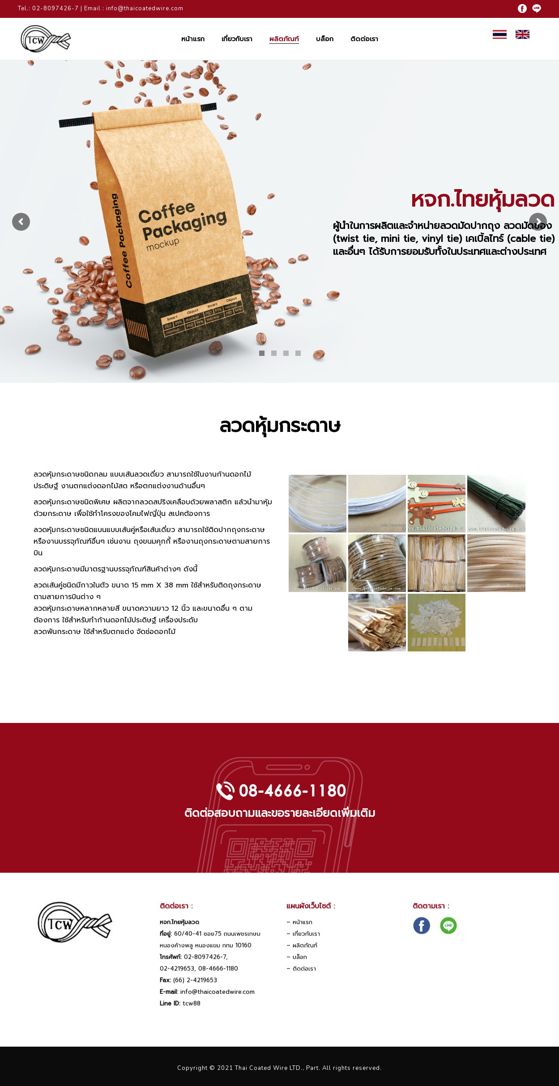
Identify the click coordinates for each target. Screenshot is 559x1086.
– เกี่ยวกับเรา (303, 942)
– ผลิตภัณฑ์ (301, 953)
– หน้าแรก (299, 930)
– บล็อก (296, 965)
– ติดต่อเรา (301, 976)
